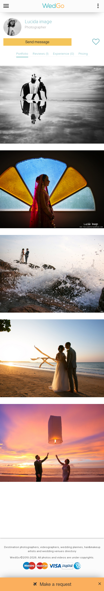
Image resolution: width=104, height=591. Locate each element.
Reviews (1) (41, 54)
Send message (37, 42)
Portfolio (22, 54)
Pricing (83, 54)
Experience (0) (63, 54)
